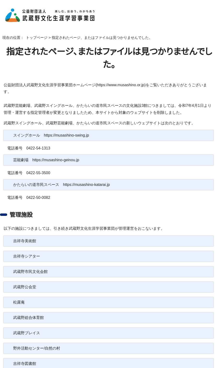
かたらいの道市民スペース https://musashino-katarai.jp (62, 178)
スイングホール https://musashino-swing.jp (52, 129)
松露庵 (19, 295)
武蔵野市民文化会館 (30, 265)
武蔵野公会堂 (24, 280)
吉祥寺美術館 (24, 234)
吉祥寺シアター (26, 249)
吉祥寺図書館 (24, 357)
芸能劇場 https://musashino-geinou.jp (48, 153)
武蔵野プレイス (25, 326)
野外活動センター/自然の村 (36, 341)
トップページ (33, 37)
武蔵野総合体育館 (28, 311)
